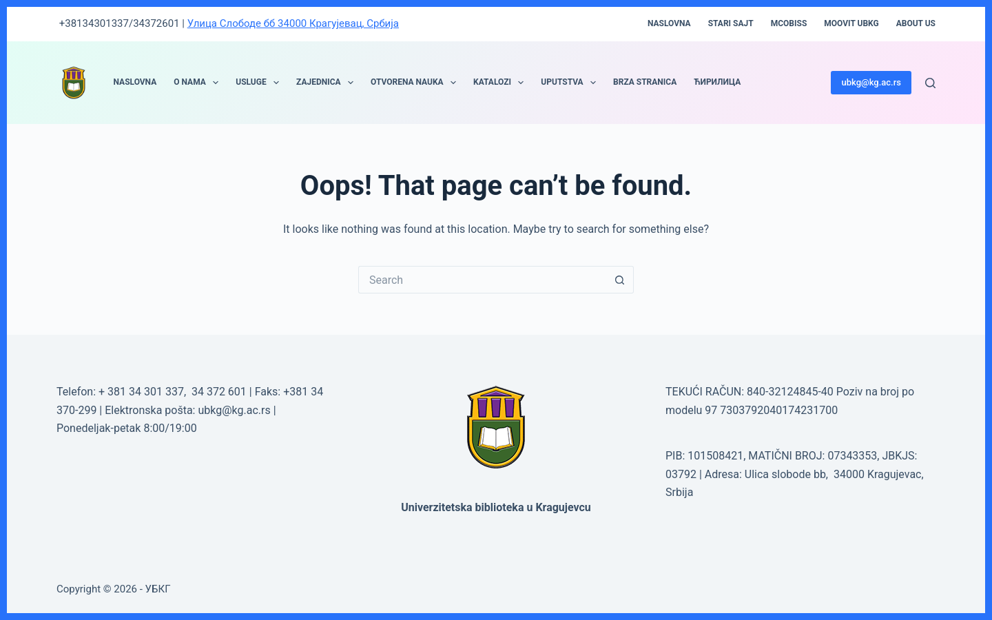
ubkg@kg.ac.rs (871, 82)
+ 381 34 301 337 (141, 391)
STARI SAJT (731, 23)
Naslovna (669, 23)
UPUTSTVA (571, 82)
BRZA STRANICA (644, 82)
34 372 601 (220, 391)
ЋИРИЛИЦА (717, 82)
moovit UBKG (851, 23)
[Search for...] (482, 279)
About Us (916, 23)
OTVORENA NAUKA (416, 82)
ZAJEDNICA (327, 82)
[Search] (930, 83)
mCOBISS (789, 23)
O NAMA (199, 82)
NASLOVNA (135, 82)
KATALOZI (501, 82)
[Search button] (620, 279)
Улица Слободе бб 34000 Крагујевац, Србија (293, 23)
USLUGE (260, 82)
